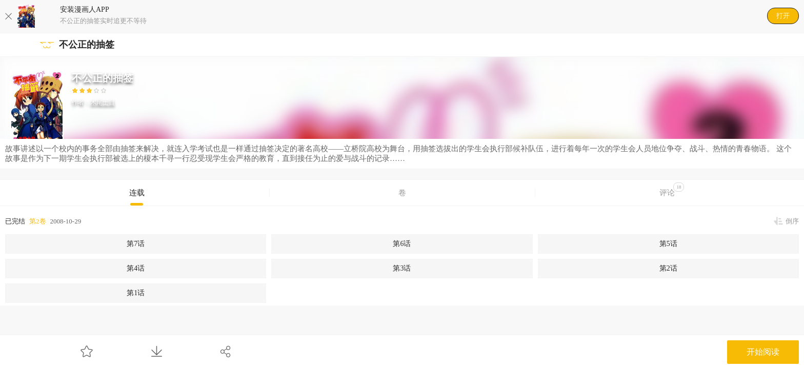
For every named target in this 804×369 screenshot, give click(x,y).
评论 (671, 189)
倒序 (792, 221)
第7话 (136, 244)
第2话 (668, 268)
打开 (783, 15)
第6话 (402, 244)
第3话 (402, 268)
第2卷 (37, 221)
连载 (137, 193)
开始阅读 (763, 351)
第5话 (668, 244)
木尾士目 (102, 102)
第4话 (136, 268)
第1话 (136, 293)
